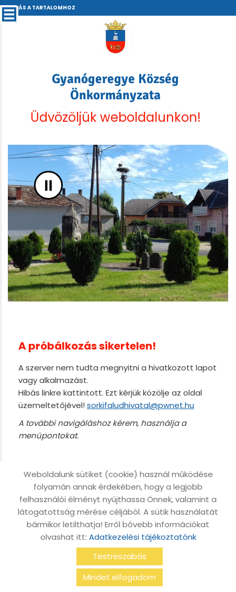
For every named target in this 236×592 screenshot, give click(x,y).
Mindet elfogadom (119, 577)
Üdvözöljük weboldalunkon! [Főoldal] (115, 98)
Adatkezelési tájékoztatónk (142, 536)
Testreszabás (120, 556)
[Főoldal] (115, 36)
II (48, 185)
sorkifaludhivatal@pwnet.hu (140, 405)
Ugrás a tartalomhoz (40, 7)
